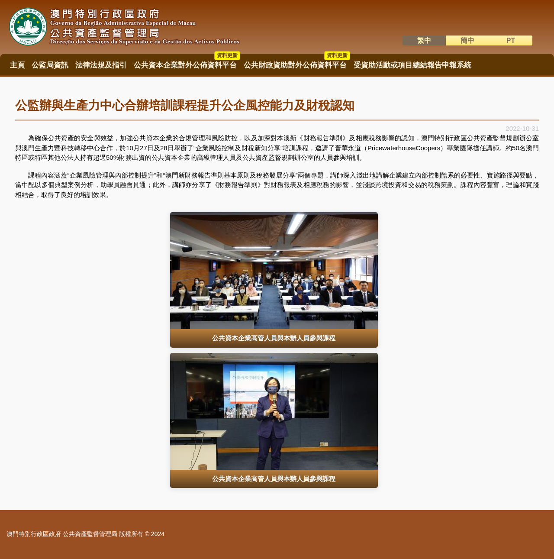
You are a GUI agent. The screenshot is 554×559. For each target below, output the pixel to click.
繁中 (424, 40)
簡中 (467, 40)
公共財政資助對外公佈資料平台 (297, 62)
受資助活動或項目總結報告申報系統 (412, 65)
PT (510, 40)
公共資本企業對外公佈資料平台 (187, 62)
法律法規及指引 (101, 65)
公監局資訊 (50, 65)
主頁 (17, 65)
